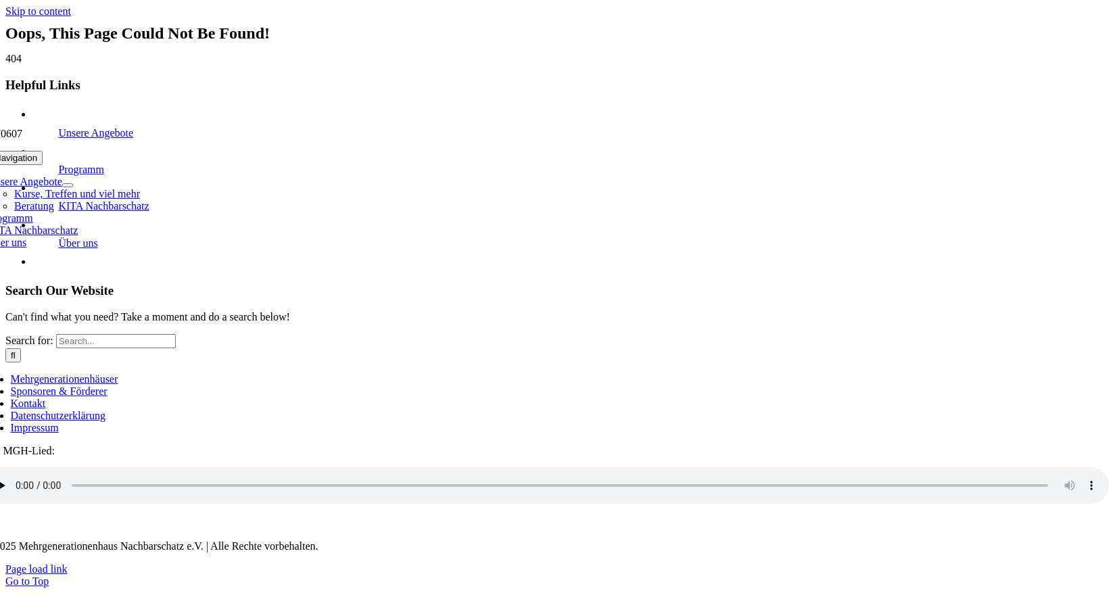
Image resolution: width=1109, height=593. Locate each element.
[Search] (13, 355)
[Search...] (116, 341)
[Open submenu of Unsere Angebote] (67, 185)
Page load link (36, 569)
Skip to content (38, 11)
